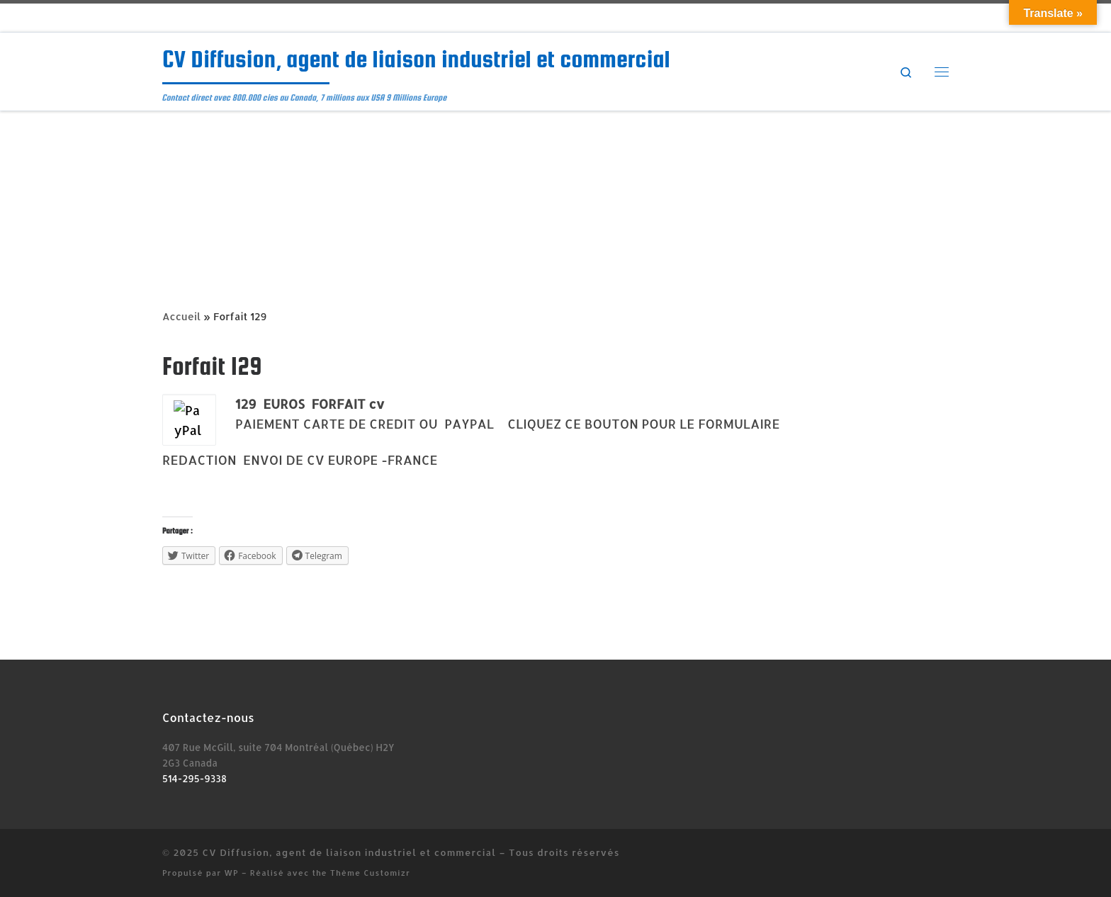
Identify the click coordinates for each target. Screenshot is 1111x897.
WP (231, 872)
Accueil (181, 316)
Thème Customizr (370, 872)
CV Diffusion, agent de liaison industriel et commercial (349, 852)
